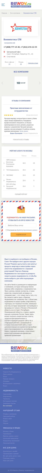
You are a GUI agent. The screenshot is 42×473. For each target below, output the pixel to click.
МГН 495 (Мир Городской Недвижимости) (11, 186)
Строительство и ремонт (11, 454)
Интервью (6, 381)
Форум (5, 421)
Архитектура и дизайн (10, 451)
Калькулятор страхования (11, 441)
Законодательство (9, 443)
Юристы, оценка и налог (10, 436)
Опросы (5, 423)
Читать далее (23, 131)
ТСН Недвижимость (12, 170)
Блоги (5, 376)
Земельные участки (9, 403)
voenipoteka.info (9, 43)
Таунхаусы (6, 399)
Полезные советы (9, 458)
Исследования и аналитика (11, 383)
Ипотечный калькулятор (10, 438)
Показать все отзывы (21, 140)
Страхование (7, 434)
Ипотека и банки (8, 431)
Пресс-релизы (7, 374)
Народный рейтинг (9, 416)
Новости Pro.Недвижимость (12, 372)
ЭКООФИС (9, 175)
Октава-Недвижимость (30, 133)
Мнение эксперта (8, 379)
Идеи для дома (8, 460)
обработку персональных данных (26, 230)
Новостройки (7, 394)
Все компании (7, 406)
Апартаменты (7, 396)
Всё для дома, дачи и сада (12, 456)
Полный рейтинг (21, 194)
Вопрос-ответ (7, 419)
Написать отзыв (33, 63)
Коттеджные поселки (10, 401)
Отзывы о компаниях (9, 414)
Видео (5, 386)
